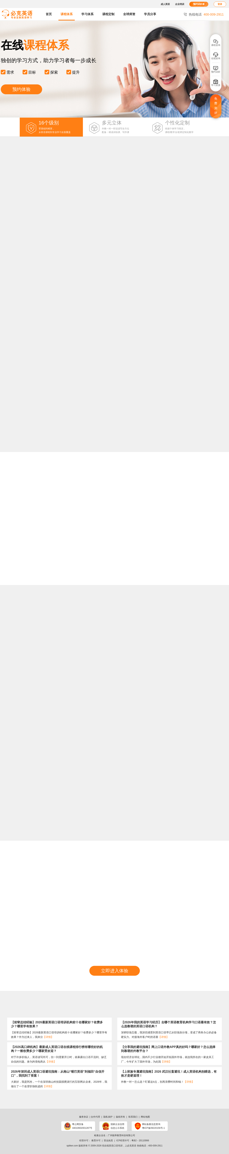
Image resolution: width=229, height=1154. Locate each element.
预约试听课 (199, 4)
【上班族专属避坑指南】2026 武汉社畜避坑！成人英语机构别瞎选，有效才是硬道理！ (169, 1073)
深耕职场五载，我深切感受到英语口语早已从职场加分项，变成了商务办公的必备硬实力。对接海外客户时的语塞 (169, 1034)
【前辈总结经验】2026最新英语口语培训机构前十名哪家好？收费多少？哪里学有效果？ (57, 1024)
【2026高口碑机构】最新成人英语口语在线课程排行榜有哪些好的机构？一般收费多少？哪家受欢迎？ (57, 1049)
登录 (220, 4)
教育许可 (96, 1140)
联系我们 (133, 1116)
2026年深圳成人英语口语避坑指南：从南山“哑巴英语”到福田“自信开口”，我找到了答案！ (57, 1073)
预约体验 (21, 89)
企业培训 (179, 4)
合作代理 (95, 1116)
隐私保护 (108, 1116)
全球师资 (129, 14)
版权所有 (120, 1116)
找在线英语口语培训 (112, 1145)
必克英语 (131, 1145)
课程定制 (108, 14)
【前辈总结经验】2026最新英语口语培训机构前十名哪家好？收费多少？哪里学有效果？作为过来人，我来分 (59, 1034)
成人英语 (165, 4)
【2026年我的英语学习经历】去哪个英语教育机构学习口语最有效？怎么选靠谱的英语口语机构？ (168, 1024)
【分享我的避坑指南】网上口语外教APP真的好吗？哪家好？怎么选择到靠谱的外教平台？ (168, 1049)
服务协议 (83, 1116)
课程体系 (67, 14)
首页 (49, 14)
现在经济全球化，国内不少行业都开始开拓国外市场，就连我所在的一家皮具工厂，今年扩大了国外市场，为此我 (167, 1059)
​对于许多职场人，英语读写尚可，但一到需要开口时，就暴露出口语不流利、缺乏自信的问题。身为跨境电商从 (59, 1059)
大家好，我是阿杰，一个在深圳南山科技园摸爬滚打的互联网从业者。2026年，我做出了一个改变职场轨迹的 (59, 1084)
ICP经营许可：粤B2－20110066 (132, 1140)
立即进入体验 (114, 970)
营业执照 (108, 1140)
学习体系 (87, 14)
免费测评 (215, 106)
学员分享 (150, 14)
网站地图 (145, 1116)
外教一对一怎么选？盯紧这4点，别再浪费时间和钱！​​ (157, 1081)
